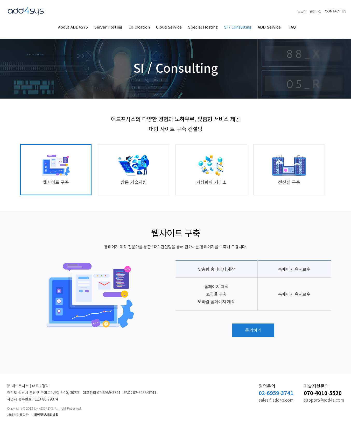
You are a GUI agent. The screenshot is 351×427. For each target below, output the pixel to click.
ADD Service (269, 27)
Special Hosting (203, 27)
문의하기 (253, 330)
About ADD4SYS (73, 27)
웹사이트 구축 (56, 170)
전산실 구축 (289, 170)
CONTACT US (335, 11)
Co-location (139, 27)
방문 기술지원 (133, 170)
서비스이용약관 (18, 414)
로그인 (302, 11)
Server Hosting (108, 27)
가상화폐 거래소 (211, 170)
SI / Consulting (237, 27)
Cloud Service (169, 27)
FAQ (292, 27)
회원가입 (315, 11)
